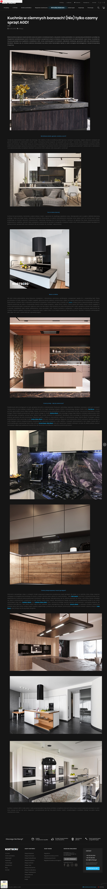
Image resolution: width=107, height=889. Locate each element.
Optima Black (54, 413)
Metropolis (74, 596)
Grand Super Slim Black (46, 423)
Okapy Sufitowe (29, 862)
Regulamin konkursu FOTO (51, 855)
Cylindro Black (26, 602)
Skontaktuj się (92, 868)
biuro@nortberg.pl (91, 860)
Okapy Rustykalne (30, 860)
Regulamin (47, 853)
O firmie (15, 8)
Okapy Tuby (28, 865)
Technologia (8, 862)
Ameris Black (74, 604)
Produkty (6, 8)
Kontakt (7, 869)
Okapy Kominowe (29, 855)
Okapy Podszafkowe (30, 858)
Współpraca (8, 865)
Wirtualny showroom (57, 8)
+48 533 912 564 (90, 855)
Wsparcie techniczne (41, 8)
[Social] (64, 865)
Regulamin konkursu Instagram (53, 860)
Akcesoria (27, 876)
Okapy (21, 29)
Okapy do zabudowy (30, 869)
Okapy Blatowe (29, 874)
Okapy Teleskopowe (30, 871)
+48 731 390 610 (90, 858)
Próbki (26, 878)
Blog (6, 867)
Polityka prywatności (50, 858)
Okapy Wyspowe (29, 853)
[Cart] (103, 7)
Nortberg (91, 409)
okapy (70, 302)
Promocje (90, 8)
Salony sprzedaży (70, 859)
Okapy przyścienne (30, 867)
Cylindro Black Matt (41, 602)
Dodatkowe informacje (89, 887)
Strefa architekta (26, 8)
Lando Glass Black (36, 419)
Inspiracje (81, 8)
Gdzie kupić (71, 8)
